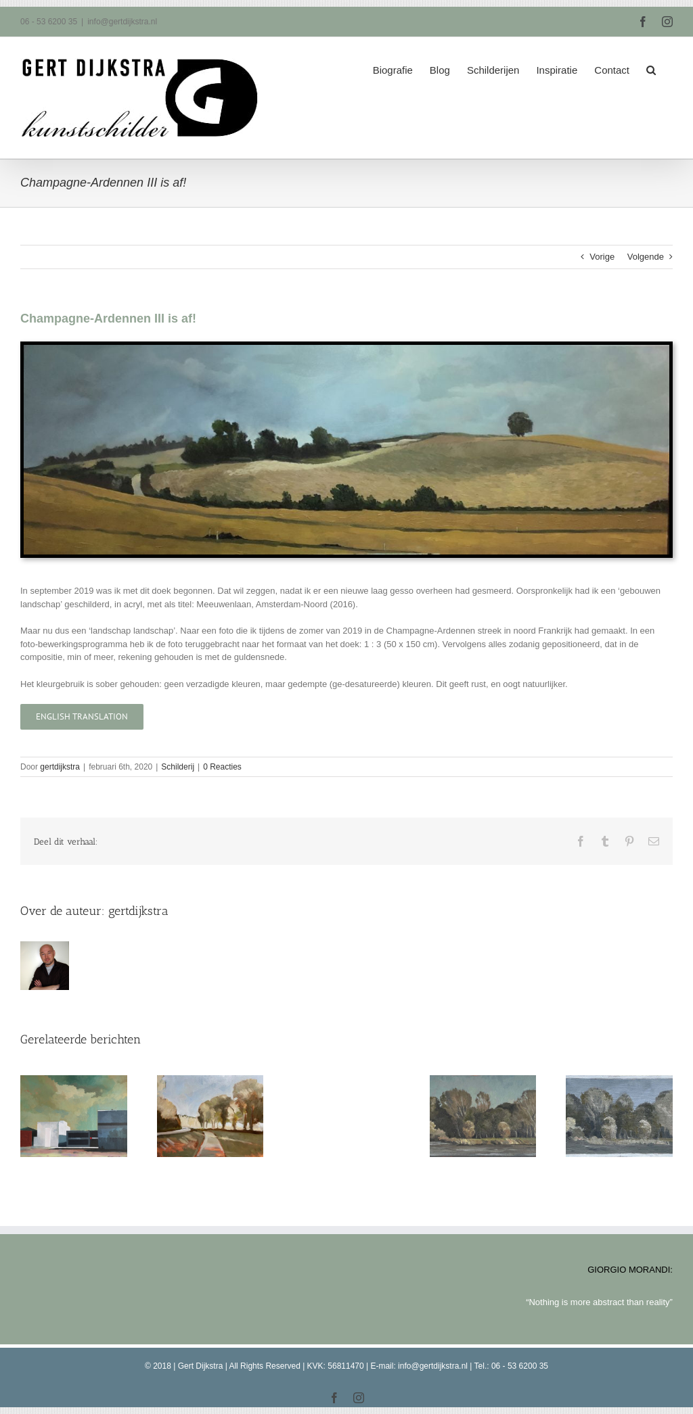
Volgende (645, 257)
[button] (651, 65)
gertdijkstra (60, 767)
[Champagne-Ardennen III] (346, 349)
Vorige (601, 257)
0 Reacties (222, 767)
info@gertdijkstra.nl (122, 21)
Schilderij (177, 767)
